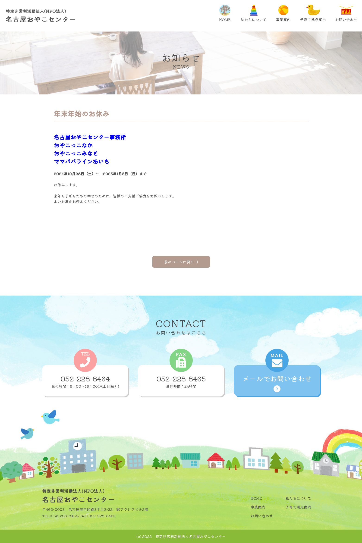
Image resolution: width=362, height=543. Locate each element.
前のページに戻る (181, 262)
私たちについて (254, 13)
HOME (224, 13)
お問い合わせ (346, 13)
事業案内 (283, 13)
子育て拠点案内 (313, 13)
